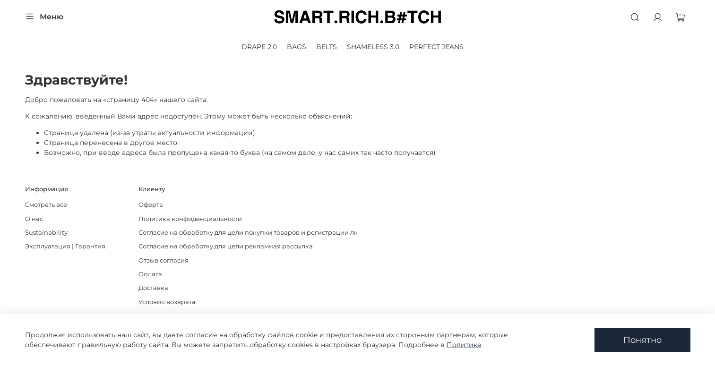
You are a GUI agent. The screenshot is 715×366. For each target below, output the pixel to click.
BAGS (296, 47)
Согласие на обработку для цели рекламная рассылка (225, 246)
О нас (34, 218)
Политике (464, 344)
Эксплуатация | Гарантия (65, 246)
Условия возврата (167, 302)
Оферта (150, 204)
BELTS (326, 47)
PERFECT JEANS (436, 47)
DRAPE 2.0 (259, 47)
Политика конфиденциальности (190, 218)
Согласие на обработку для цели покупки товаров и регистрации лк (248, 232)
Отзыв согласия (163, 260)
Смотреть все (46, 204)
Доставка (153, 287)
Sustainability (46, 232)
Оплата (150, 274)
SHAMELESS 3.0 (373, 47)
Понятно (642, 340)
